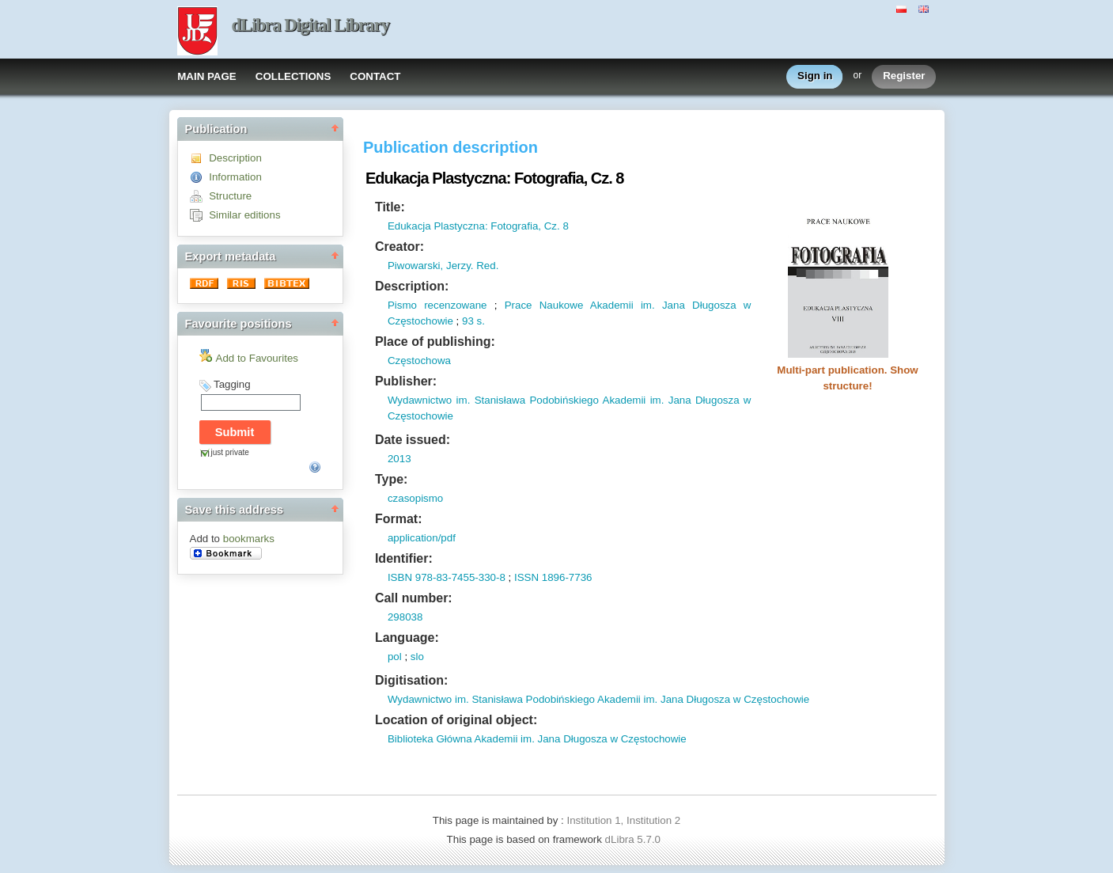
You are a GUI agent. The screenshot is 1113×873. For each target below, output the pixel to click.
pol (395, 656)
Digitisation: (411, 680)
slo (417, 656)
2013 (399, 459)
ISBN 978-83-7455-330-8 (446, 577)
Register (904, 76)
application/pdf (422, 538)
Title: (390, 207)
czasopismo (415, 498)
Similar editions (244, 215)
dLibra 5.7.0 (634, 839)
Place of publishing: (435, 341)
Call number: (413, 598)
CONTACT (375, 76)
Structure (230, 196)
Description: (412, 286)
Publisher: (406, 381)
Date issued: (412, 439)
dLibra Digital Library (311, 25)
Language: (407, 637)
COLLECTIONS (293, 76)
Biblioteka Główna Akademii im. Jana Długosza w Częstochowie (537, 739)
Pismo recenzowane (437, 305)
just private (230, 452)
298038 (405, 617)
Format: (398, 519)
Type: (391, 479)
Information (235, 177)
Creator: (399, 246)
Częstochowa (419, 360)
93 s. (473, 321)
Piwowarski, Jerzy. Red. (443, 265)
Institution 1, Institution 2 (623, 820)
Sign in (814, 76)
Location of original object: (456, 720)
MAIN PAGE (207, 76)
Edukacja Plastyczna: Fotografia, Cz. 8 (478, 226)
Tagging (232, 384)
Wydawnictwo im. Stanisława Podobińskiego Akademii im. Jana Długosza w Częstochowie (598, 699)
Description (235, 158)
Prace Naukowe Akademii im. (580, 305)
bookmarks (248, 539)
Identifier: (404, 558)
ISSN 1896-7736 (553, 577)
